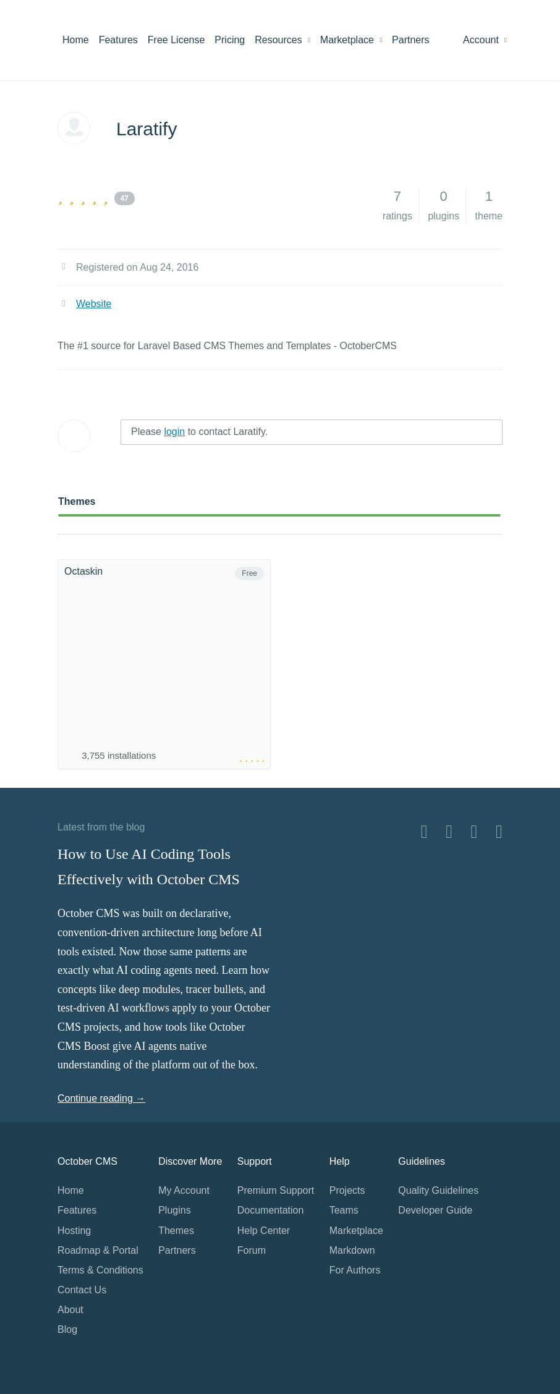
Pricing (229, 40)
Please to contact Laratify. (199, 431)
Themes (76, 501)
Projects (347, 1190)
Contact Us (81, 1290)
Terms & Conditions (100, 1270)
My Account (184, 1190)
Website (94, 303)
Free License (176, 40)
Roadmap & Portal (97, 1250)
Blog (67, 1329)
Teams (343, 1210)
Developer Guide (435, 1210)
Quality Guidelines (438, 1190)
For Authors (355, 1270)
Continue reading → (101, 1098)
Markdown (352, 1250)
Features (118, 40)
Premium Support (276, 1190)
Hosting (74, 1230)
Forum (251, 1250)
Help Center (263, 1230)
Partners (410, 40)
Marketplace (351, 40)
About (70, 1309)
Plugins (174, 1210)
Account (485, 40)
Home (75, 40)
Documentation (270, 1210)
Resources (282, 40)
